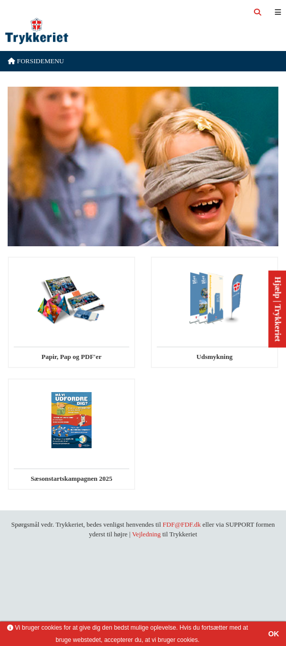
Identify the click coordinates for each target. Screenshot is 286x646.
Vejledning (146, 534)
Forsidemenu (36, 61)
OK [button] (273, 634)
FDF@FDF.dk (182, 524)
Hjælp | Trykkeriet (277, 308)
